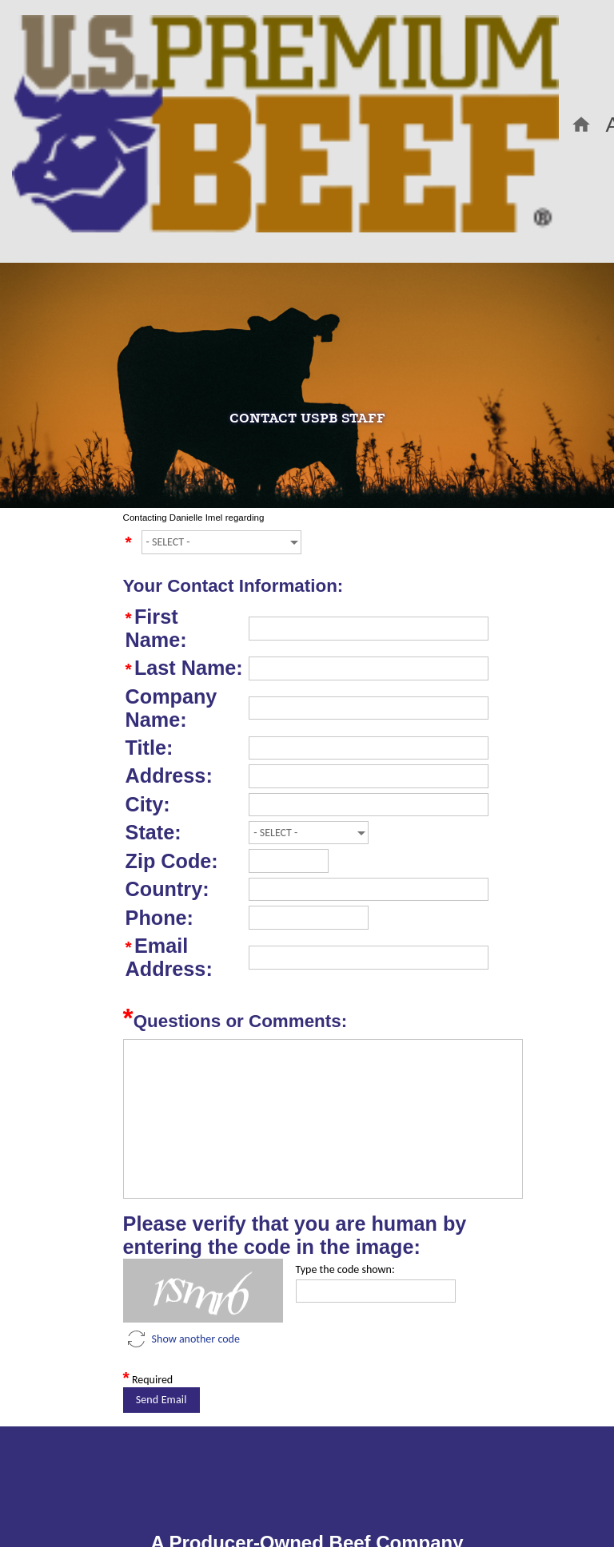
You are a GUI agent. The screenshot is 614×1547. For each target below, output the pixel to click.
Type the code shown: (345, 1269)
